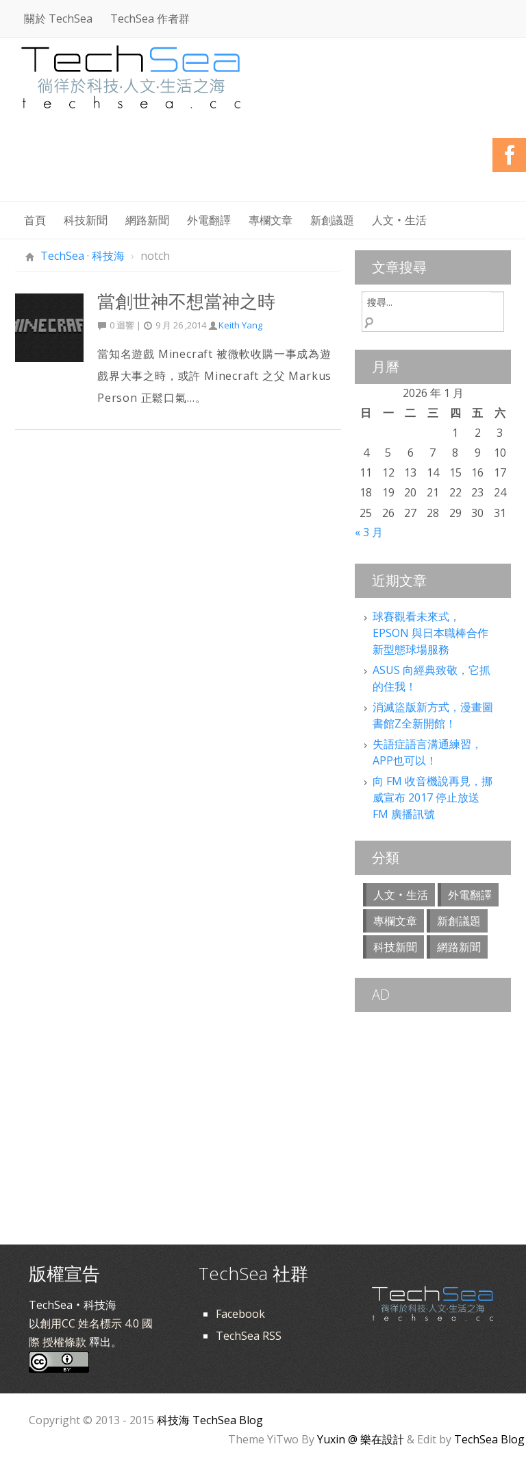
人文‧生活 (399, 220)
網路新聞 (147, 220)
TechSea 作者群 (150, 18)
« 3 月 (369, 532)
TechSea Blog (489, 1439)
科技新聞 (86, 220)
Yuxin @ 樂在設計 (360, 1439)
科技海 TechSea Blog (210, 1420)
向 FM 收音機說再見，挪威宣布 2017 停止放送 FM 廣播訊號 (432, 797)
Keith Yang (240, 325)
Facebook (240, 1313)
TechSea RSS (248, 1335)
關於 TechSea (58, 18)
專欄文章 (270, 220)
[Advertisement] (261, 164)
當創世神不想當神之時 (186, 301)
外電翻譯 (209, 220)
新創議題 (332, 220)
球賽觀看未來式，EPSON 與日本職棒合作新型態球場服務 (430, 633)
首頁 (35, 220)
